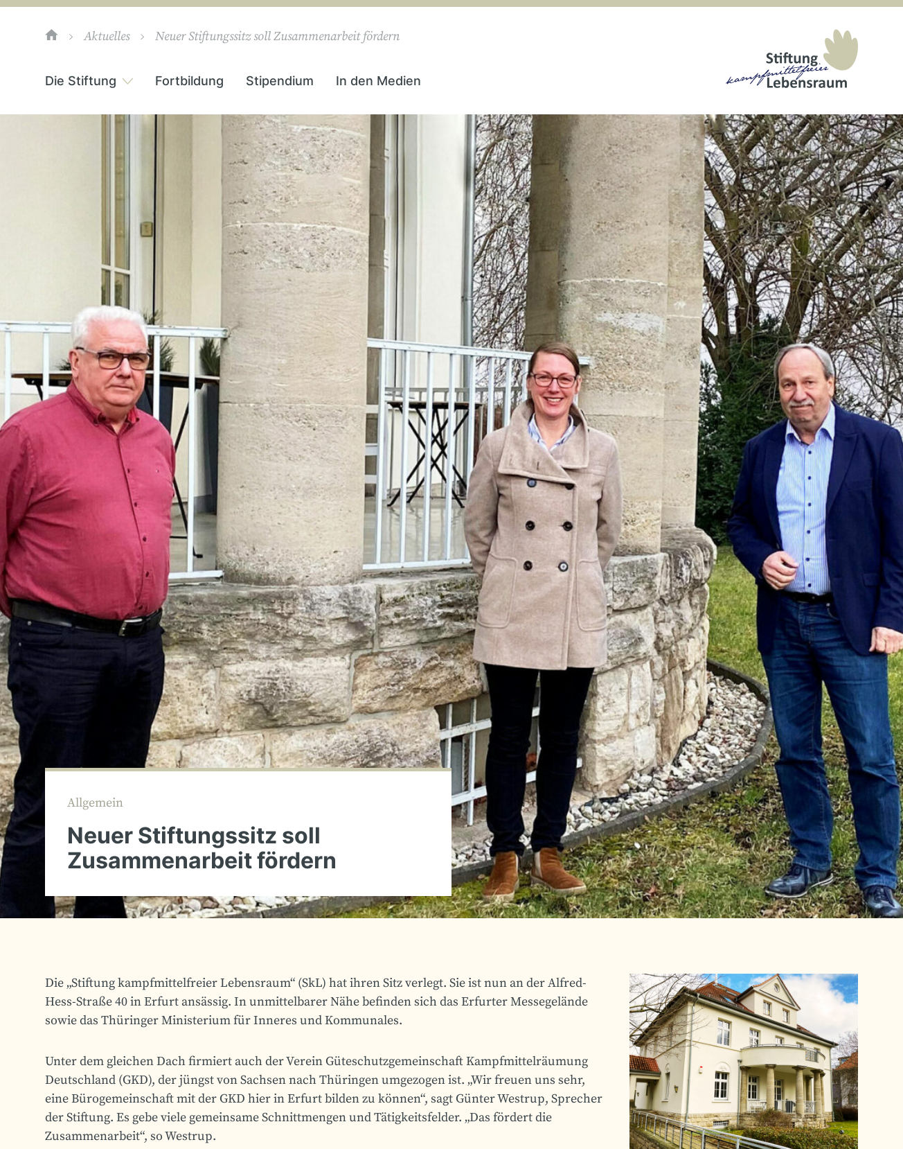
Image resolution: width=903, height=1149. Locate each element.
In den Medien (378, 81)
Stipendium (280, 81)
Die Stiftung (80, 81)
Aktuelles (106, 37)
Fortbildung (189, 81)
